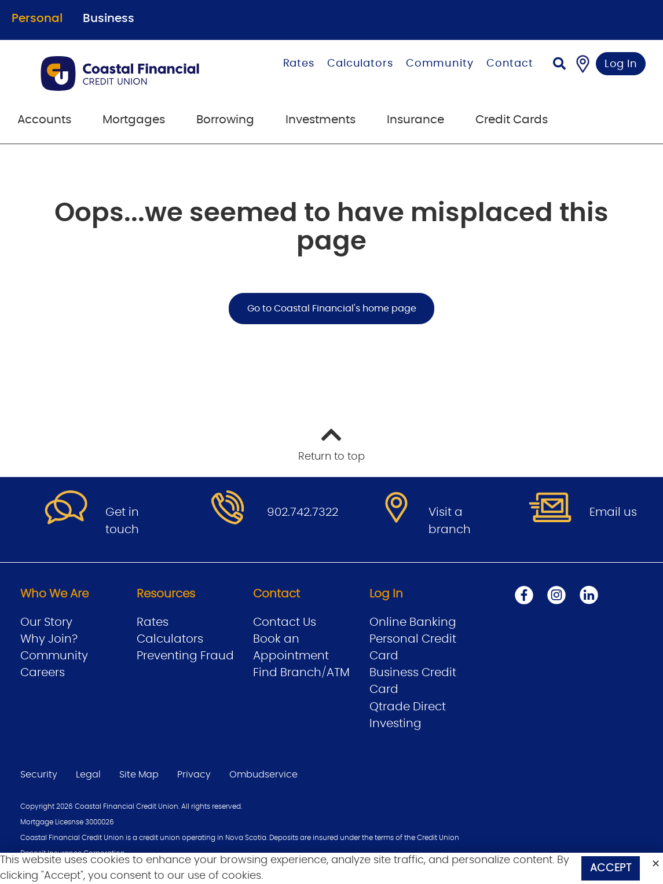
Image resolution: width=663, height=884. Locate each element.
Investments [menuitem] (320, 120)
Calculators (360, 63)
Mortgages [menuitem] (133, 120)
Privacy (194, 774)
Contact (509, 63)
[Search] (559, 65)
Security (38, 774)
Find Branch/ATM (301, 672)
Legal (88, 774)
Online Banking (412, 622)
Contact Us (284, 622)
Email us (613, 512)
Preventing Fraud (185, 656)
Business (108, 18)
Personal (37, 18)
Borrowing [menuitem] (225, 120)
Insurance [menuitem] (415, 120)
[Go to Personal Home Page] (133, 73)
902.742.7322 (302, 512)
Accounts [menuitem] (44, 120)
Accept (611, 868)
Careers (42, 672)
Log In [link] (621, 64)
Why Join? (49, 639)
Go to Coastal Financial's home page (331, 308)
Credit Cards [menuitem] (511, 120)
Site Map (139, 774)
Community (440, 63)
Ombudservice (263, 774)
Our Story (46, 622)
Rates (299, 63)
